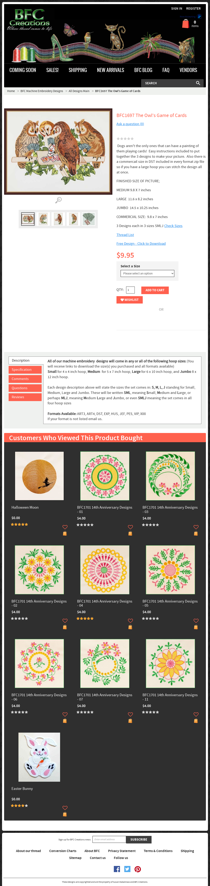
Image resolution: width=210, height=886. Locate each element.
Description (21, 360)
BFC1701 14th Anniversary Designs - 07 (104, 697)
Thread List (125, 235)
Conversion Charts (62, 851)
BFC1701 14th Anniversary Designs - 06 (39, 697)
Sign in (176, 9)
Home (11, 91)
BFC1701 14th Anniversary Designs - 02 (39, 603)
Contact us (98, 858)
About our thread (28, 851)
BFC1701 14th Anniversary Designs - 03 (170, 510)
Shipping (187, 851)
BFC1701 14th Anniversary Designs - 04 (104, 603)
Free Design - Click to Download (141, 243)
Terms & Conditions (158, 851)
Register (193, 9)
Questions (19, 388)
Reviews (18, 397)
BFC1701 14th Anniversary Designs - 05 (170, 603)
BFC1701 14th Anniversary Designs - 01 (104, 510)
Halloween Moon (25, 508)
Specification (22, 369)
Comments (20, 379)
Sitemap (75, 858)
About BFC (92, 851)
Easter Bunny (22, 789)
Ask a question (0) (130, 124)
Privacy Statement (122, 851)
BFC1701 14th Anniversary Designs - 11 (170, 697)
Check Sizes (173, 226)
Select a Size (130, 266)
